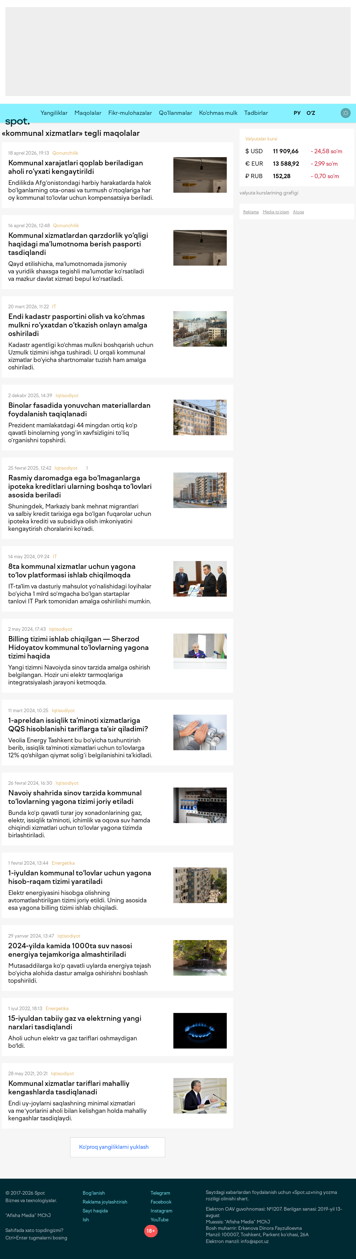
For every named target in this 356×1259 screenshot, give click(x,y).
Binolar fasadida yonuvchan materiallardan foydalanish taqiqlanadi (79, 409)
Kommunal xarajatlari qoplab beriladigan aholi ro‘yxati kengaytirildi (75, 167)
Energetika (63, 863)
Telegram (157, 1193)
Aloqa (298, 212)
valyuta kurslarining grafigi (271, 193)
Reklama (251, 212)
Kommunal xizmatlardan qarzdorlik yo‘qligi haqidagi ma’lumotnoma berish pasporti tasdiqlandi (78, 244)
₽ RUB (254, 176)
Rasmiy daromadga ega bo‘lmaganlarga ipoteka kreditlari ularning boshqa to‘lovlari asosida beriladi (80, 486)
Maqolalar (87, 113)
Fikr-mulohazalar (130, 113)
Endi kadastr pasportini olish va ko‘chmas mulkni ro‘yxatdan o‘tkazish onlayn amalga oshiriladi (77, 325)
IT (54, 306)
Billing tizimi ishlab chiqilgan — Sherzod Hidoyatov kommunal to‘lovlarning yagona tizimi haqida (78, 647)
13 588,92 (286, 163)
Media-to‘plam (276, 212)
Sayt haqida (95, 1210)
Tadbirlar (256, 113)
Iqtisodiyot (67, 395)
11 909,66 (286, 151)
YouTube (156, 1219)
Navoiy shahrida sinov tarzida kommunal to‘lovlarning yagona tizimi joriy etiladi (75, 797)
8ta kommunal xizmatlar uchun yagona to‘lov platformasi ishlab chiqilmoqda (72, 570)
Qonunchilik (65, 153)
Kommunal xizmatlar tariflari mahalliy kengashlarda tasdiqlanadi (69, 1087)
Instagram (158, 1210)
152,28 (281, 176)
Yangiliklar (54, 113)
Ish (86, 1219)
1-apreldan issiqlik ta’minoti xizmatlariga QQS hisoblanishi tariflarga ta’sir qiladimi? (78, 724)
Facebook (158, 1202)
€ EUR (254, 163)
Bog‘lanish (94, 1193)
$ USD (254, 151)
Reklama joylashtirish (105, 1202)
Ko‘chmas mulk (218, 113)
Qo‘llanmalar (175, 113)
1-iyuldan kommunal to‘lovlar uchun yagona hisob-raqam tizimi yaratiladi (79, 877)
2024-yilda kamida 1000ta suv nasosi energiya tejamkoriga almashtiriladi (70, 950)
